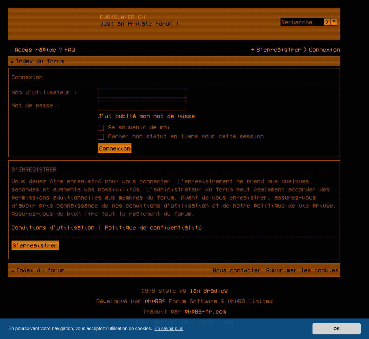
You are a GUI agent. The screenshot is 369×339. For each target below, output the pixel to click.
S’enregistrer (35, 245)
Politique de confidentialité (153, 227)
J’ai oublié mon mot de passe (146, 115)
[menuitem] (66, 49)
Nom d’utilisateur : (44, 92)
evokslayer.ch (122, 16)
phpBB (153, 300)
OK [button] (337, 328)
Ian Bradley (209, 290)
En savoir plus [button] (168, 328)
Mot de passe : (36, 105)
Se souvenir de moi (134, 127)
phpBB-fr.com (205, 311)
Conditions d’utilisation (53, 227)
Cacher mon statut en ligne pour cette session (181, 136)
